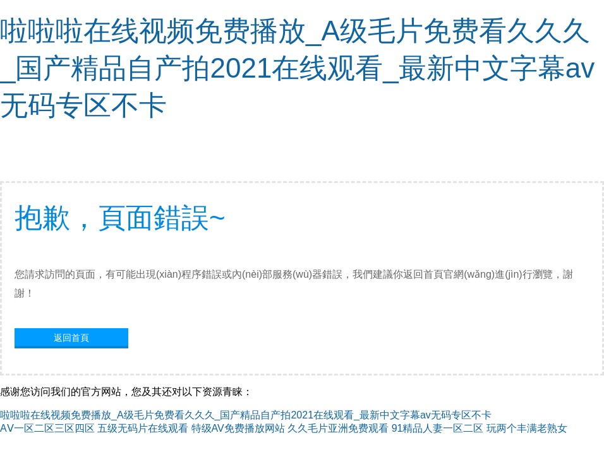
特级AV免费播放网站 (238, 428)
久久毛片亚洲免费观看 (338, 428)
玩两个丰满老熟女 (526, 428)
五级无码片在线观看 (142, 428)
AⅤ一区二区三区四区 (47, 428)
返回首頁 (71, 338)
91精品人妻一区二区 (438, 428)
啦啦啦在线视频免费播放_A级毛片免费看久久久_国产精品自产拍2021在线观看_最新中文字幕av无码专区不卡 (297, 68)
